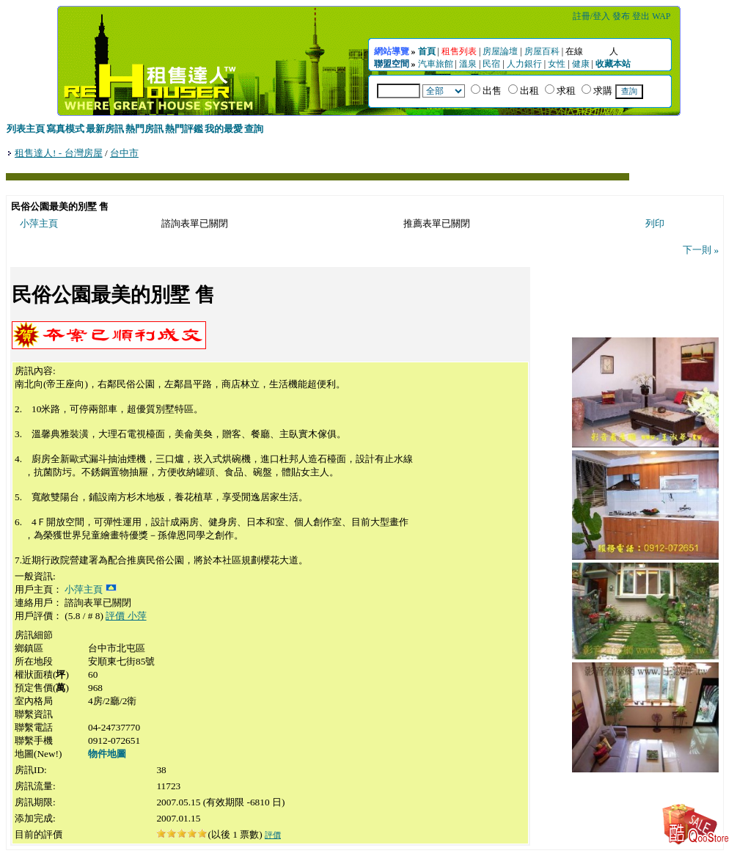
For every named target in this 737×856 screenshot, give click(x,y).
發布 (621, 16)
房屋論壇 (500, 51)
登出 (641, 16)
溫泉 (468, 64)
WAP (661, 16)
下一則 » (701, 249)
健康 (581, 64)
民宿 (491, 64)
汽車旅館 (435, 64)
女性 (556, 64)
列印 (654, 223)
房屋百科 (542, 51)
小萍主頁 (39, 223)
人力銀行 (524, 64)
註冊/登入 (591, 16)
